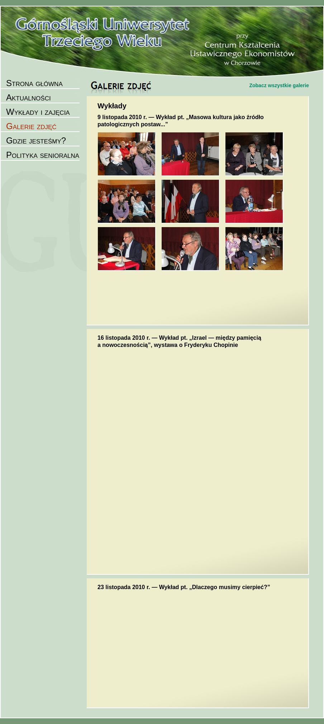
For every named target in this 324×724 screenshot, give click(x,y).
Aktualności (28, 97)
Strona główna (34, 83)
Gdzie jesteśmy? (36, 140)
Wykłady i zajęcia (38, 112)
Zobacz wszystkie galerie (279, 85)
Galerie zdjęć (31, 126)
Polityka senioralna (42, 155)
